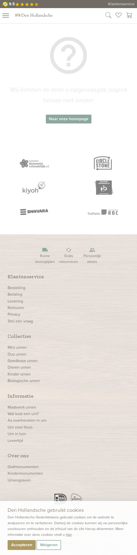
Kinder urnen (19, 374)
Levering (15, 301)
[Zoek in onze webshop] (108, 16)
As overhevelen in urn (27, 420)
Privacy (14, 314)
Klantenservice (121, 4)
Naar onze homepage (68, 119)
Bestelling (16, 288)
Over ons (18, 455)
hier (69, 534)
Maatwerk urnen (22, 407)
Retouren (16, 308)
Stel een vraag (20, 321)
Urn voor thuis (20, 427)
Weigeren (48, 545)
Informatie (20, 396)
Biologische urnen (24, 381)
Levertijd (15, 440)
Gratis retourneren (68, 255)
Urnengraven (19, 480)
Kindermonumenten (25, 473)
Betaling (15, 294)
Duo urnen (17, 354)
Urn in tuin (17, 434)
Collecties (19, 336)
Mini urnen (17, 347)
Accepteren (21, 545)
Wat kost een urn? (23, 414)
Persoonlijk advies (92, 255)
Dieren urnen (19, 367)
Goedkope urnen (22, 361)
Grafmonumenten (23, 467)
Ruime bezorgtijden (45, 255)
